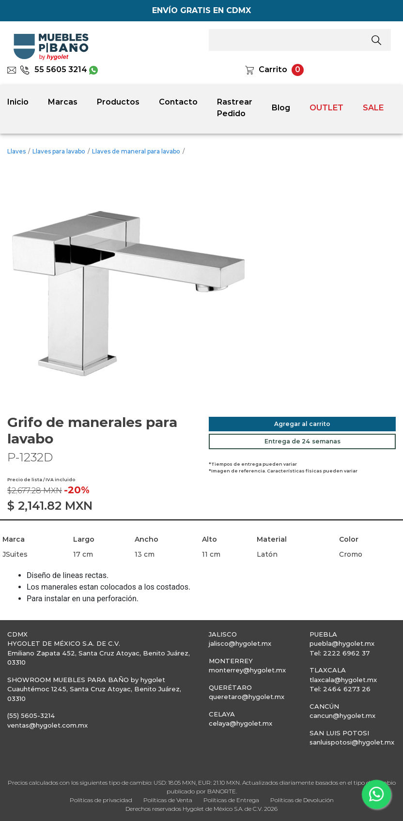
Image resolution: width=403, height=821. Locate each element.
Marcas (63, 101)
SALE (373, 107)
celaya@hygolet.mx (240, 723)
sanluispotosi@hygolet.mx (352, 742)
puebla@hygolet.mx (342, 643)
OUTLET (326, 107)
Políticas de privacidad (101, 800)
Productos (118, 101)
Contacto (178, 101)
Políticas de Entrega (231, 800)
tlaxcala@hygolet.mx (343, 680)
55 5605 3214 (53, 69)
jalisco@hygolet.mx (240, 643)
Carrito (273, 69)
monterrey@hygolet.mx (247, 670)
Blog (281, 107)
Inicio (18, 101)
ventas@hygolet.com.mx (47, 725)
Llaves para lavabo (58, 151)
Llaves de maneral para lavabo (136, 151)
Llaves (16, 151)
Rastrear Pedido (234, 107)
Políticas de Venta (167, 800)
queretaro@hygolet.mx (246, 696)
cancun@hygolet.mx (342, 715)
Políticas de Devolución (302, 800)
